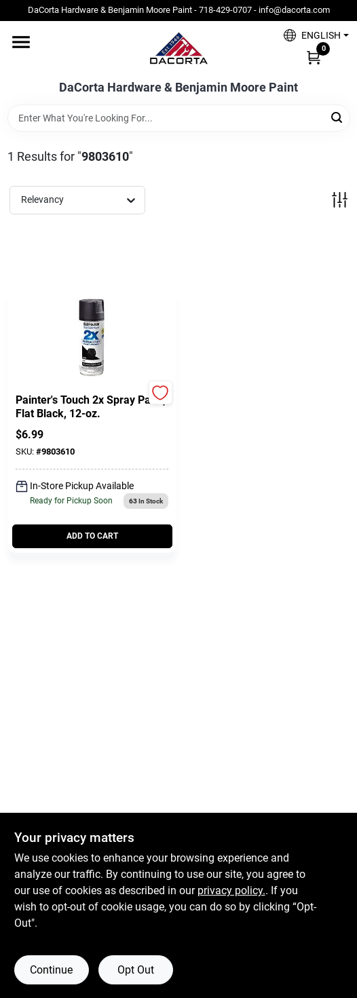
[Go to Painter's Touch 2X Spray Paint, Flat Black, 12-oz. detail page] (92, 339)
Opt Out (135, 969)
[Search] (337, 117)
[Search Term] (178, 118)
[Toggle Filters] (339, 200)
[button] (311, 35)
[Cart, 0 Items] (313, 57)
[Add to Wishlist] (160, 392)
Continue (51, 969)
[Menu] (21, 42)
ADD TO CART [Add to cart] (92, 536)
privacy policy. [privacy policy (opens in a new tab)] (231, 890)
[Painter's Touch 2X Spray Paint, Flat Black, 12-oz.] (92, 407)
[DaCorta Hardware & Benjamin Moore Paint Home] (178, 51)
